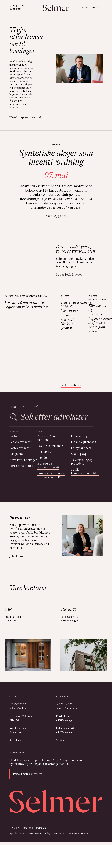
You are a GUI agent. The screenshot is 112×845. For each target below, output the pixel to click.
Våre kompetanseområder (26, 117)
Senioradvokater (20, 442)
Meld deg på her (56, 216)
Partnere (15, 436)
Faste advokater (20, 448)
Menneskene (17, 6)
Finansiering (79, 436)
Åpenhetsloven (17, 833)
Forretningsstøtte (21, 466)
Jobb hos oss (17, 556)
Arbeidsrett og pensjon (46, 438)
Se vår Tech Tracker (69, 274)
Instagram (41, 827)
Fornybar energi (81, 448)
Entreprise (44, 451)
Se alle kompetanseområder (85, 471)
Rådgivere (16, 454)
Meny (97, 7)
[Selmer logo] (56, 7)
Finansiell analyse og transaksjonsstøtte (51, 475)
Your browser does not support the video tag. (28, 253)
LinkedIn (14, 827)
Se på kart (15, 740)
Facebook (27, 827)
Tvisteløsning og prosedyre (81, 462)
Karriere (15, 9)
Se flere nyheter (71, 385)
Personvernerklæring (39, 833)
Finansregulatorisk (83, 442)
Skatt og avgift (80, 454)
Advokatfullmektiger (23, 460)
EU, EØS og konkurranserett (48, 465)
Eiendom (43, 458)
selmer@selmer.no (20, 708)
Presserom (59, 833)
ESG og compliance (50, 446)
